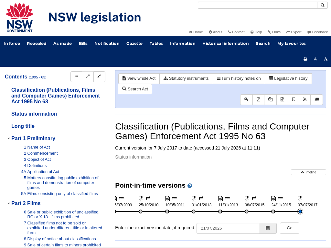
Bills (83, 43)
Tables (156, 43)
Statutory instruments (186, 78)
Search (263, 43)
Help (256, 32)
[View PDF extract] (270, 99)
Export (293, 32)
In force (12, 43)
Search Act (135, 89)
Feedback (317, 32)
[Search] (257, 5)
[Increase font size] (325, 59)
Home (196, 32)
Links (274, 32)
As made (62, 43)
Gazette (134, 43)
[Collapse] (99, 76)
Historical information (225, 43)
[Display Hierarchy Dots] (76, 76)
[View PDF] (258, 99)
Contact (236, 32)
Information (183, 43)
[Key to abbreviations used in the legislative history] (246, 99)
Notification (106, 43)
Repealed (36, 43)
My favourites (291, 43)
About (215, 32)
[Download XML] (282, 99)
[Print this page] (305, 59)
